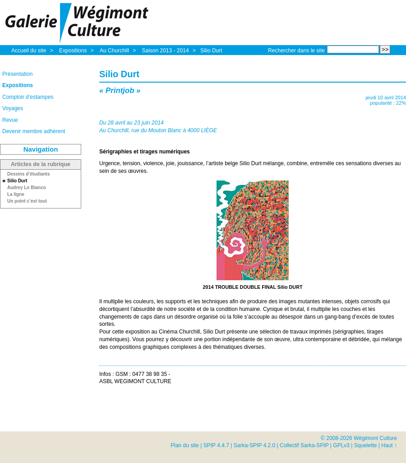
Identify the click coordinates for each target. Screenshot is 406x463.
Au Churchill (115, 50)
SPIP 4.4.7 (216, 445)
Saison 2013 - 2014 (166, 50)
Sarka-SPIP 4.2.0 (255, 445)
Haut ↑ (389, 445)
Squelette (365, 445)
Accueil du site (28, 50)
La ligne (15, 194)
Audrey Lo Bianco (26, 187)
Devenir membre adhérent (33, 131)
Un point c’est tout (27, 201)
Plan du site (185, 445)
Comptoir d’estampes (27, 97)
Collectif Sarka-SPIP (304, 445)
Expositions (73, 50)
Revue (10, 120)
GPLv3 (341, 445)
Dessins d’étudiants (28, 174)
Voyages (12, 108)
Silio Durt (211, 50)
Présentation (17, 74)
